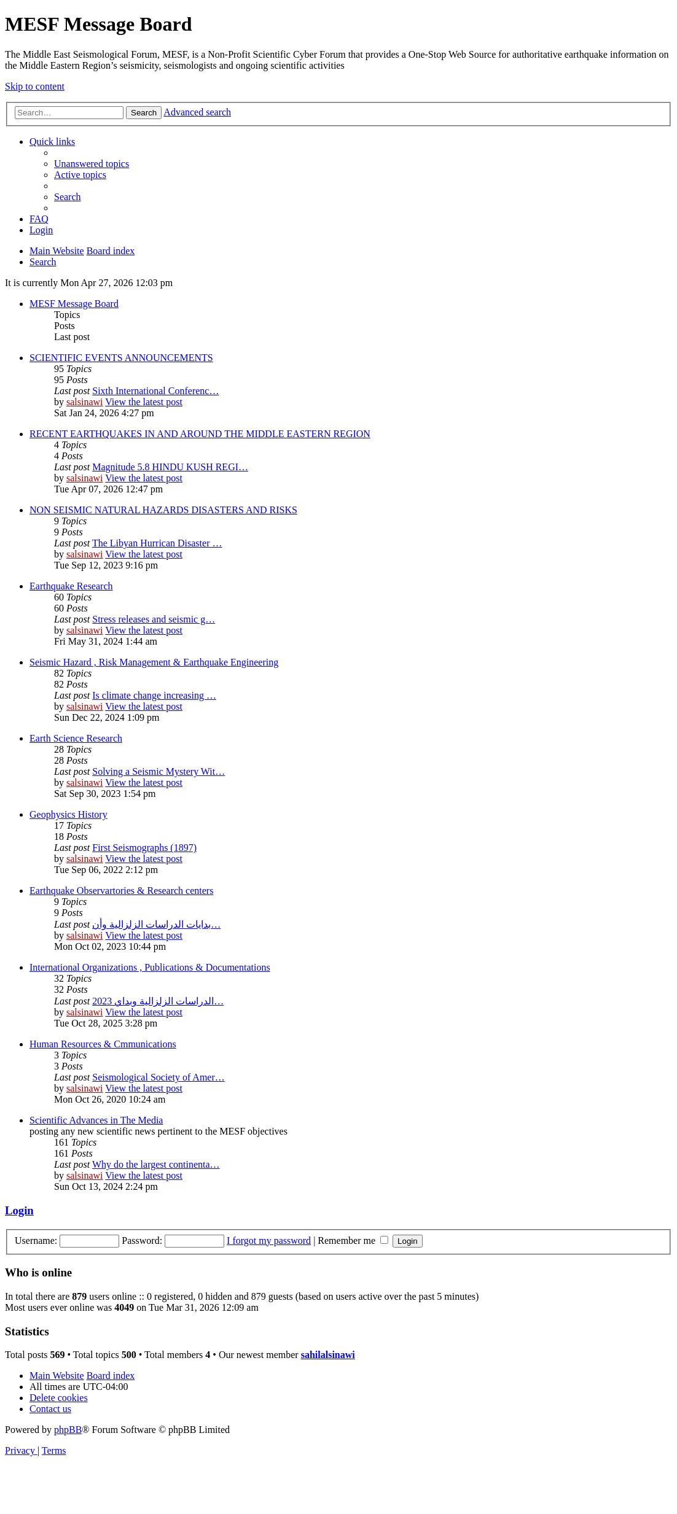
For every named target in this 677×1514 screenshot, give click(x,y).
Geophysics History (68, 814)
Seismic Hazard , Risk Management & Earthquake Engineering (153, 662)
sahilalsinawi (328, 1354)
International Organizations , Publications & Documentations (149, 967)
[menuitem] (91, 163)
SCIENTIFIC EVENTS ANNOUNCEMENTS (121, 357)
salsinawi (84, 402)
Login (19, 1210)
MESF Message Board (74, 303)
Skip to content (35, 86)
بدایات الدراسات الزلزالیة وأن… (156, 924)
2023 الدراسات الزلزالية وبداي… (158, 1001)
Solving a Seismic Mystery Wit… (158, 771)
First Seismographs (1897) (144, 847)
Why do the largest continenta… (156, 1164)
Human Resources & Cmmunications (102, 1044)
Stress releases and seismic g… (153, 619)
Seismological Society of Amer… (158, 1077)
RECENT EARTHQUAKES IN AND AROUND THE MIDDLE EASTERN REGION (199, 434)
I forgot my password (269, 1240)
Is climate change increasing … (154, 695)
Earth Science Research (75, 738)
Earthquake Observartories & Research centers (121, 890)
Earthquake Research (70, 586)
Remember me (353, 1240)
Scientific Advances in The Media (96, 1120)
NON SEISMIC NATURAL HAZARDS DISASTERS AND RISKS (163, 510)
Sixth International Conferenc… (155, 391)
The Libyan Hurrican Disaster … (157, 543)
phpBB (68, 1429)
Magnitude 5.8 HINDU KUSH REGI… (170, 467)
